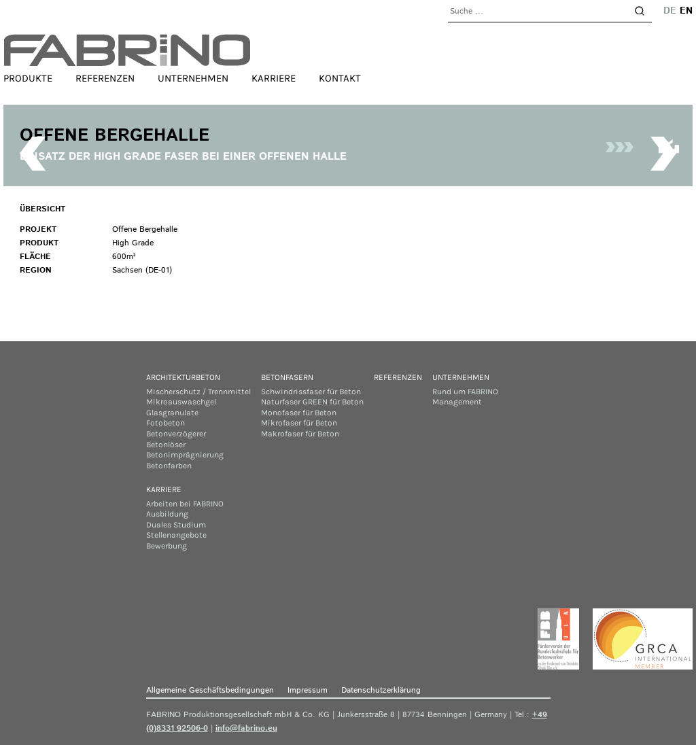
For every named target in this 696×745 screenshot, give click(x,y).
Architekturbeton (183, 377)
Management (457, 401)
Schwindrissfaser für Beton (311, 391)
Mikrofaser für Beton (299, 423)
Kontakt (340, 78)
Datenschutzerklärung (381, 690)
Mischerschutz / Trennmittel (198, 391)
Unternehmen (193, 78)
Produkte (27, 78)
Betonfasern (287, 377)
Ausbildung (167, 514)
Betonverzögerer (176, 433)
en (686, 11)
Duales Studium (176, 525)
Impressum (308, 690)
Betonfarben (169, 465)
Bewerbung (166, 546)
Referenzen (105, 78)
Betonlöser (166, 444)
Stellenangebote (176, 535)
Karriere (273, 78)
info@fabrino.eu (246, 728)
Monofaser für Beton (298, 412)
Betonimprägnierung (185, 455)
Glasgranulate (172, 412)
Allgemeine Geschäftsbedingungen (210, 690)
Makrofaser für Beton (300, 433)
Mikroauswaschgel (181, 401)
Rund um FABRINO (465, 391)
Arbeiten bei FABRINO (185, 503)
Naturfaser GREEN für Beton (312, 401)
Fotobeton (165, 423)
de (669, 11)
